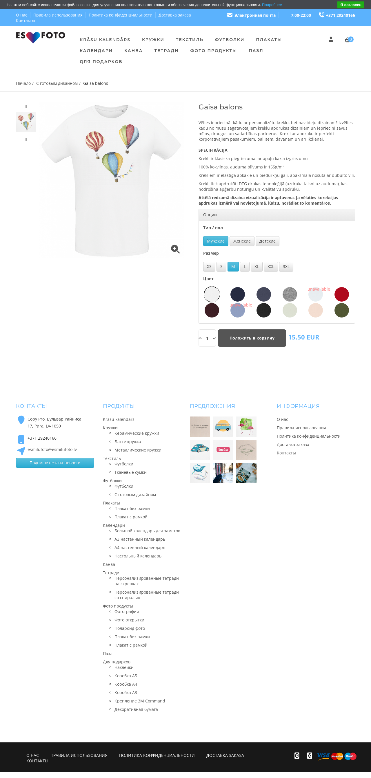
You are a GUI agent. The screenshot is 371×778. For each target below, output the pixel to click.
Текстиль (189, 39)
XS (209, 266)
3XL (286, 266)
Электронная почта (251, 15)
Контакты (25, 20)
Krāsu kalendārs (105, 39)
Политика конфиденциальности (120, 15)
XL (256, 266)
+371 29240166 (336, 15)
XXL (271, 266)
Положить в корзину (252, 338)
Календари (96, 50)
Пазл (256, 50)
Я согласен (350, 5)
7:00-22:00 (301, 15)
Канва (133, 50)
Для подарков (101, 61)
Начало (23, 83)
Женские (242, 241)
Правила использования (58, 15)
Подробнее (272, 5)
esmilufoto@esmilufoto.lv (52, 449)
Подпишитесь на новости (55, 462)
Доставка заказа (175, 15)
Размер (211, 253)
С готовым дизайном (57, 83)
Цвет (208, 278)
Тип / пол (213, 227)
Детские (267, 241)
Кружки (153, 39)
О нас (21, 15)
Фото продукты (213, 50)
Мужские (216, 241)
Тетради (166, 50)
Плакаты (269, 39)
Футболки (230, 39)
